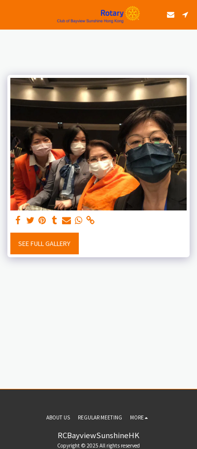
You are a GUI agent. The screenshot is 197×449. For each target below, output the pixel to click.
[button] (10, 14)
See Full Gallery (44, 243)
